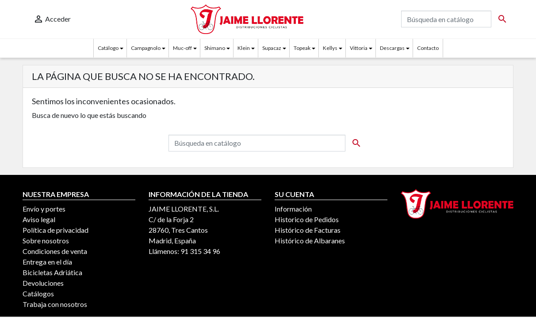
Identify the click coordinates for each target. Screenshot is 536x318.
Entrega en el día (47, 261)
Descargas (392, 48)
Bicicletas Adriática (52, 272)
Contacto (428, 48)
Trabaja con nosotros (55, 304)
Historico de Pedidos (307, 219)
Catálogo (108, 48)
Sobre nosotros (46, 240)
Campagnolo (146, 48)
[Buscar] (446, 19)
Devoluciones (43, 283)
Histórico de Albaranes (310, 240)
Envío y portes (44, 208)
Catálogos (38, 293)
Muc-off (182, 48)
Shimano (214, 48)
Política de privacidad (55, 230)
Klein (243, 48)
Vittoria (359, 48)
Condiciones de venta (55, 251)
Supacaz (271, 48)
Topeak (302, 48)
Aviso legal (39, 219)
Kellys (330, 48)
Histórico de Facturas (308, 230)
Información (293, 208)
